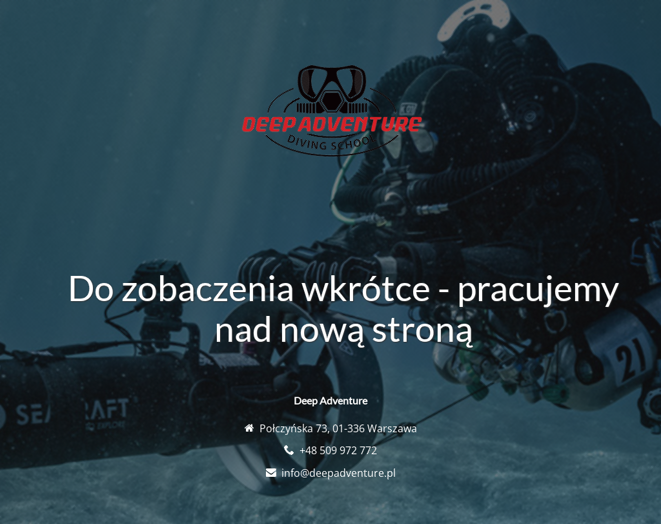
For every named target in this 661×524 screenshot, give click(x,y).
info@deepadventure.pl (338, 473)
